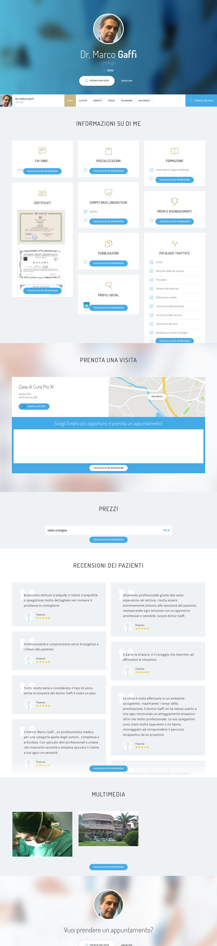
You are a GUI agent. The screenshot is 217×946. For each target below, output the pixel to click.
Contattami (126, 80)
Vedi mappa (156, 396)
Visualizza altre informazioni (42, 290)
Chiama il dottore (34, 406)
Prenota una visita (201, 100)
